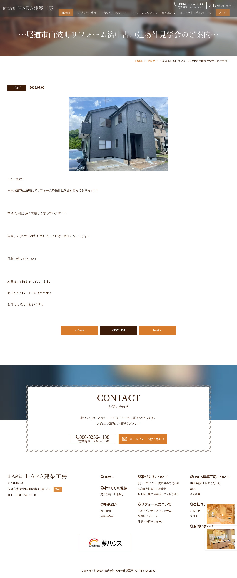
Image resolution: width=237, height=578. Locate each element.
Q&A (193, 488)
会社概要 (195, 494)
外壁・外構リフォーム (151, 521)
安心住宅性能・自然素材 (152, 488)
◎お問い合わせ (201, 526)
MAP (58, 489)
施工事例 (105, 510)
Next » (157, 330)
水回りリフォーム (148, 516)
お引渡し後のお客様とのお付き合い (158, 494)
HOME (75, 12)
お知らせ (195, 510)
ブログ (226, 12)
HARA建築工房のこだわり (205, 483)
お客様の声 (106, 516)
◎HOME (107, 477)
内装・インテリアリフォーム (154, 510)
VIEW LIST (118, 330)
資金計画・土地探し (112, 494)
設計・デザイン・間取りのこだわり (158, 483)
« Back (79, 330)
